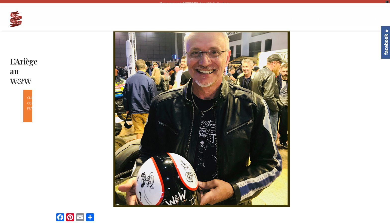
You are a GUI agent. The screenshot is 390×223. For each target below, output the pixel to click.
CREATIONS (245, 19)
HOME (102, 19)
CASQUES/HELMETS (153, 19)
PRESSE (335, 19)
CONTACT (359, 19)
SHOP (121, 19)
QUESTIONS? (214, 19)
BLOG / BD (311, 19)
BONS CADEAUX (278, 19)
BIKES (188, 19)
